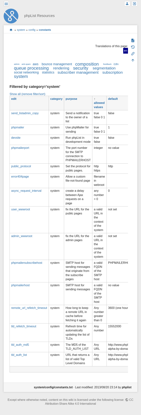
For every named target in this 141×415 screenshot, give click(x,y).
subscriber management (78, 72)
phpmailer (17, 127)
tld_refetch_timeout (23, 326)
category (56, 98)
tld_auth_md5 (20, 344)
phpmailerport (20, 147)
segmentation (104, 68)
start (11, 30)
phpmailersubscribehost (26, 262)
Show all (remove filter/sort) (27, 94)
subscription (112, 72)
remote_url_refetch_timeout (29, 307)
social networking (26, 72)
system (21, 30)
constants (45, 30)
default (113, 98)
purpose (71, 98)
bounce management (57, 64)
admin (16, 64)
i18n (115, 64)
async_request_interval (26, 190)
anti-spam (26, 64)
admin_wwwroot (21, 236)
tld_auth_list (19, 354)
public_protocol (21, 166)
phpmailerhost (20, 285)
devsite (16, 137)
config (31, 30)
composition (87, 64)
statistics (48, 72)
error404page (20, 176)
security (80, 68)
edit (13, 98)
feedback (107, 64)
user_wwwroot (20, 209)
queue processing (31, 68)
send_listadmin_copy (25, 113)
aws (35, 64)
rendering (61, 68)
